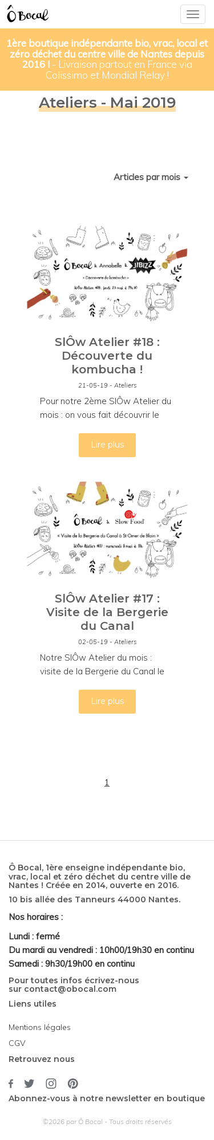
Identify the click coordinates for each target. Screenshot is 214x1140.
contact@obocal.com (70, 989)
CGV (17, 1043)
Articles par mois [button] (151, 177)
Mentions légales (40, 1027)
